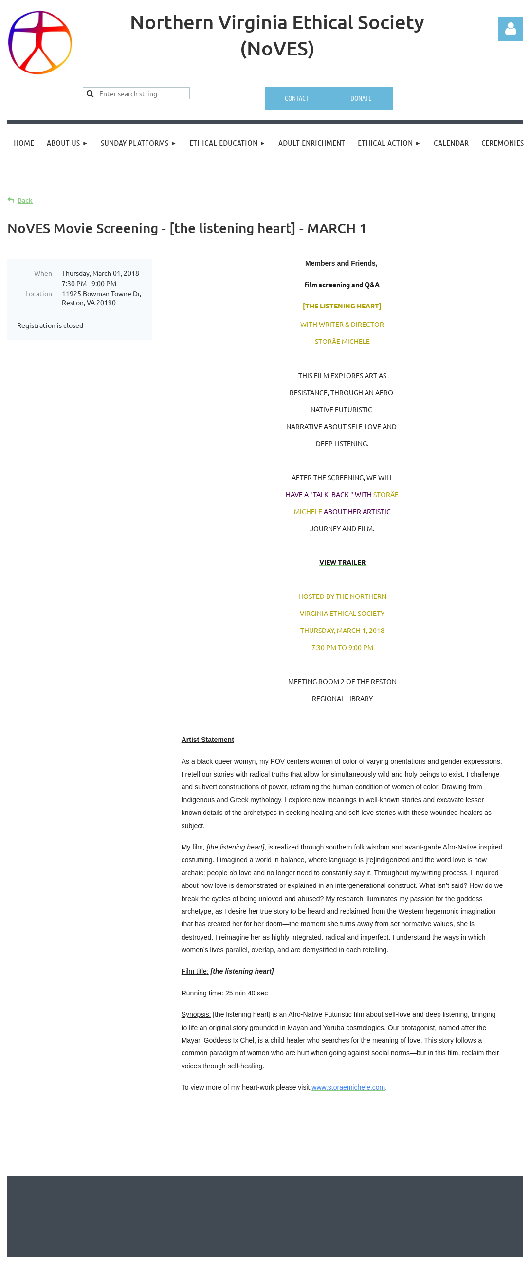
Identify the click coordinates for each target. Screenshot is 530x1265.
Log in (510, 29)
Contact (297, 97)
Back (25, 200)
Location (38, 293)
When (43, 273)
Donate (360, 97)
